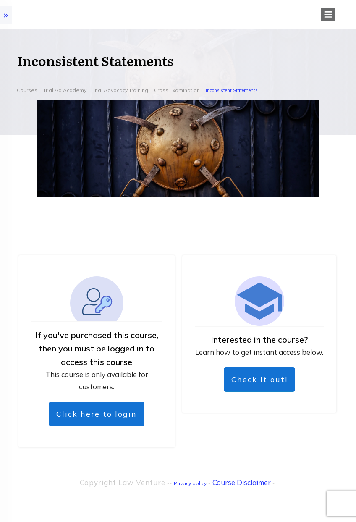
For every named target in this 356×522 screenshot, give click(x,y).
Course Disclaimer (241, 482)
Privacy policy (190, 483)
